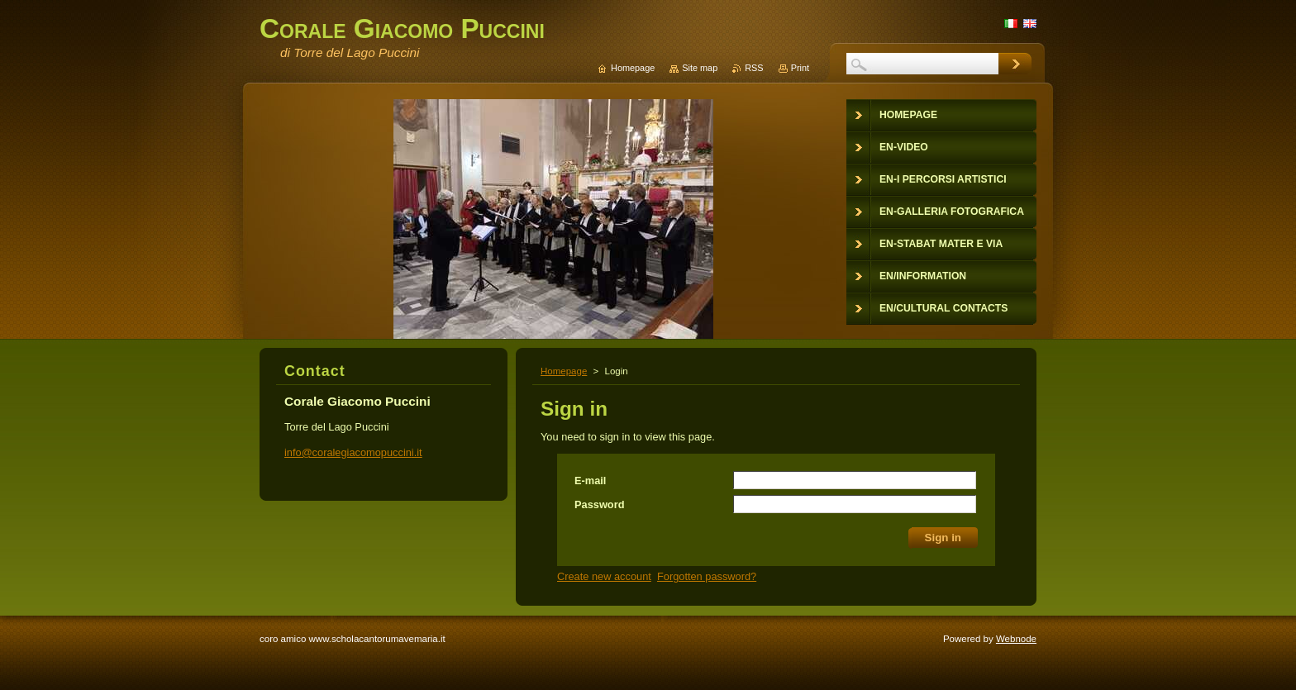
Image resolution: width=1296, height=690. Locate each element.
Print (800, 68)
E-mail (590, 480)
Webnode (1016, 639)
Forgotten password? (706, 576)
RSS (754, 68)
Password (599, 504)
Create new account (604, 576)
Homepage (564, 371)
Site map (699, 68)
